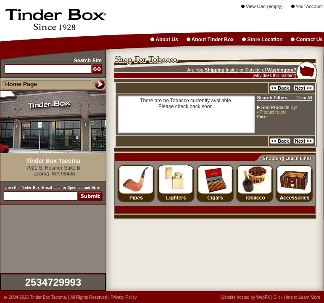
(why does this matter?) (274, 75)
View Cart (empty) (262, 6)
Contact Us (307, 40)
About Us (164, 40)
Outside (253, 69)
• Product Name (272, 112)
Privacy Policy (124, 297)
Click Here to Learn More (297, 297)
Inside (232, 69)
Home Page (21, 84)
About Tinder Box (210, 40)
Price (262, 116)
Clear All (304, 98)
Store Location (262, 40)
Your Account (307, 6)
